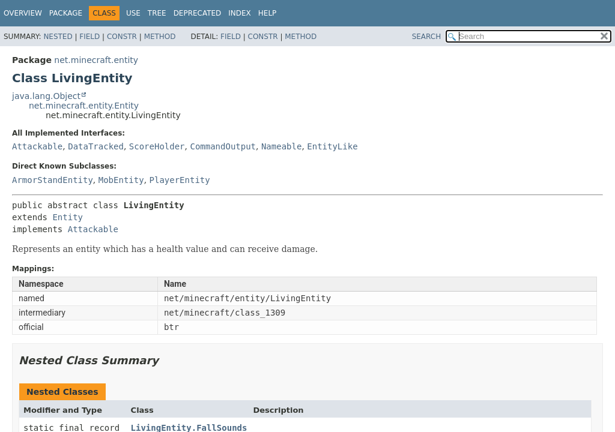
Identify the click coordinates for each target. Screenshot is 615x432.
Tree (157, 13)
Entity (67, 217)
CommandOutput (223, 146)
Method (160, 36)
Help (267, 13)
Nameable (281, 146)
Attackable (37, 146)
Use (133, 13)
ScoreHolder (157, 146)
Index (239, 13)
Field (89, 36)
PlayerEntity (180, 180)
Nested (57, 36)
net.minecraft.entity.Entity (84, 105)
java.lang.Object (46, 96)
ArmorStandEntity (52, 180)
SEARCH (426, 36)
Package (65, 13)
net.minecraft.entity (96, 60)
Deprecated (198, 13)
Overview (23, 13)
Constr (122, 36)
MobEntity (121, 180)
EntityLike (332, 146)
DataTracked (96, 146)
